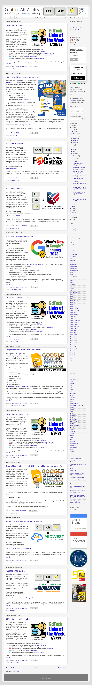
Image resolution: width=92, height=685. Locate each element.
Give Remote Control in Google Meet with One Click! (78, 491)
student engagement (75, 425)
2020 (73, 208)
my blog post (18, 353)
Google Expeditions (75, 320)
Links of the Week (14, 69)
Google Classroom (74, 308)
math (71, 385)
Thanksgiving (73, 431)
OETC (17, 228)
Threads (72, 433)
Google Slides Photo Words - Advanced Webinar (23, 350)
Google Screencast (74, 338)
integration (72, 367)
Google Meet (73, 332)
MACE (71, 381)
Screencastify (73, 415)
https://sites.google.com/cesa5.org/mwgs (20, 548)
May (74, 149)
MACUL (72, 383)
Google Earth (73, 318)
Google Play (73, 336)
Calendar (64, 18)
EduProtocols (73, 276)
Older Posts (62, 668)
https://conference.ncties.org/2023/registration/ (21, 598)
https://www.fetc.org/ (11, 168)
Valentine (72, 437)
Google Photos (73, 334)
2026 (73, 125)
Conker (71, 262)
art (70, 232)
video (71, 439)
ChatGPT (72, 252)
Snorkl (71, 417)
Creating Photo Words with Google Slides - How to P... (79, 189)
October (75, 138)
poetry (71, 401)
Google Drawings (14, 405)
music (71, 389)
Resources (19, 18)
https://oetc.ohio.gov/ (14, 215)
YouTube (72, 451)
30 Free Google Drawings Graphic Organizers (76, 501)
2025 (73, 127)
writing (71, 449)
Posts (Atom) (15, 671)
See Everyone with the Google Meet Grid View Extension (77, 474)
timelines (72, 435)
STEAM (72, 423)
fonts (71, 290)
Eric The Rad (73, 100)
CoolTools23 (73, 264)
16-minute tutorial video (26, 386)
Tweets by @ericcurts (75, 509)
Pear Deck (72, 397)
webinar (15, 135)
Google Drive (73, 316)
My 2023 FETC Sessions (15, 144)
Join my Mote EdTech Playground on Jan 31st (22, 77)
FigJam (71, 288)
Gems (71, 296)
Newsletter (47, 18)
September (76, 140)
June (74, 147)
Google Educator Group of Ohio (37, 264)
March (74, 153)
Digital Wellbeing (74, 270)
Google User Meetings (15, 289)
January (75, 158)
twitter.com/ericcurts (31, 56)
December (76, 133)
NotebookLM (73, 393)
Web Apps (72, 441)
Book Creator (73, 246)
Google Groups (73, 324)
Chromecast (73, 256)
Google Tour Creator (75, 349)
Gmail (71, 298)
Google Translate (74, 351)
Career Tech (73, 248)
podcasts (72, 399)
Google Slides (22, 405)
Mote (11, 135)
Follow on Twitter (76, 26)
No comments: (24, 66)
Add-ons (72, 226)
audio (71, 240)
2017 (73, 215)
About (79, 18)
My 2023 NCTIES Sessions (15, 571)
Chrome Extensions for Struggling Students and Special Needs (78, 460)
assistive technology (75, 238)
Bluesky (72, 244)
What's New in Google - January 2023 (19, 236)
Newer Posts (10, 668)
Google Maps (73, 330)
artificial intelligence (75, 234)
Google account (74, 300)
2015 (73, 219)
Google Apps (73, 302)
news (71, 391)
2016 (73, 217)
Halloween (72, 357)
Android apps (73, 228)
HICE (71, 359)
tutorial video (9, 355)
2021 (73, 206)
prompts (72, 407)
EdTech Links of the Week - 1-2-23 (18, 619)
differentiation (73, 266)
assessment (73, 236)
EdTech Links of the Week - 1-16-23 (18, 298)
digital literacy (73, 268)
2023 (73, 132)
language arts (73, 375)
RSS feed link (40, 58)
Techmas (72, 427)
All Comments (75, 111)
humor (71, 363)
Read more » (9, 63)
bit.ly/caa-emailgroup (48, 53)
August (75, 142)
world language (73, 447)
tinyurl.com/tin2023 (25, 99)
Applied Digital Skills (75, 230)
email (71, 280)
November (76, 136)
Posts (73, 108)
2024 (73, 129)
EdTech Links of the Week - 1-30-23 (18, 25)
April (74, 151)
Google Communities (75, 310)
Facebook (72, 284)
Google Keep (73, 328)
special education (74, 421)
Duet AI (71, 272)
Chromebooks (73, 254)
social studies (73, 419)
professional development (76, 405)
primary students (74, 403)
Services (56, 18)
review (71, 411)
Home (7, 18)
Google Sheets (73, 342)
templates (72, 429)
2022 (73, 204)
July (74, 144)
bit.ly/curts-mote (25, 125)
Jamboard (72, 373)
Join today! (72, 44)
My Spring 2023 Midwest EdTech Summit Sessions (24, 521)
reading (72, 409)
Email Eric (74, 24)
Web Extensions (74, 443)
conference (12, 180)
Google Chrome (74, 306)
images (71, 365)
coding (71, 258)
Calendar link (49, 55)
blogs (71, 242)
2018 (73, 212)
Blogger (49, 678)
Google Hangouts (74, 326)
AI (12, 18)
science (72, 413)
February (75, 156)
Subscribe (78, 78)
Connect (72, 18)
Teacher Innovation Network (13, 82)
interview (72, 369)
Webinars (28, 18)
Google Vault (73, 355)
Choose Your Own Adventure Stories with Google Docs (77, 478)
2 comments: (23, 510)
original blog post (12, 386)
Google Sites (73, 344)
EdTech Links (38, 18)
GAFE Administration (75, 292)
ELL (71, 278)
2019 (73, 210)
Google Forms (73, 322)
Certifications (73, 250)
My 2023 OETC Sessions (15, 189)
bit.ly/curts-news (41, 51)
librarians (72, 377)
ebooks (71, 274)
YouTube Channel (76, 28)
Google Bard (73, 304)
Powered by (78, 83)
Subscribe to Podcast (77, 30)
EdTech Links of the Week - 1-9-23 (18, 414)
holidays (72, 361)
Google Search (73, 340)
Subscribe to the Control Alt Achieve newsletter (77, 50)
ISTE (71, 371)
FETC (17, 180)
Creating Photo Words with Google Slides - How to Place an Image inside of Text (34, 466)
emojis (71, 282)
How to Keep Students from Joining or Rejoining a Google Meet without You (77, 497)
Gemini (71, 294)
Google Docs (73, 312)
